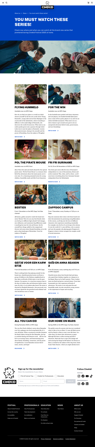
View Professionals (29, 408)
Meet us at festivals (29, 418)
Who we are (77, 412)
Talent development (29, 412)
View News (61, 408)
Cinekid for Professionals (44, 376)
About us (17, 13)
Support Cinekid (78, 415)
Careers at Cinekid (79, 424)
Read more (20, 348)
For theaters (44, 420)
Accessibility (11, 415)
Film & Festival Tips (25, 376)
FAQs (75, 427)
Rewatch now (54, 181)
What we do (77, 408)
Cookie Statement (70, 439)
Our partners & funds (80, 421)
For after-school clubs (47, 423)
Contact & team (78, 431)
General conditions (58, 439)
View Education (45, 408)
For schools (44, 412)
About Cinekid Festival (14, 408)
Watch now (20, 136)
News (25, 13)
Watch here (20, 237)
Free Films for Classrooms (44, 416)
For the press (77, 418)
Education (59, 376)
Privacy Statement (46, 439)
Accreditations (28, 415)
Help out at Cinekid (13, 418)
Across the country (13, 412)
